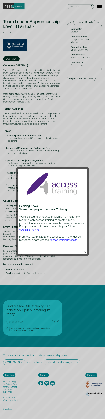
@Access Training (29, 230)
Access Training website (63, 240)
